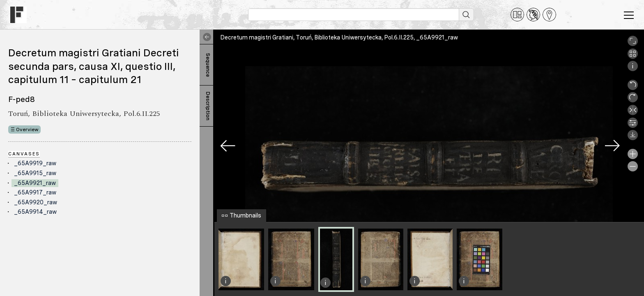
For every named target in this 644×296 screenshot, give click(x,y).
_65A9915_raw (35, 173)
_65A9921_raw (35, 183)
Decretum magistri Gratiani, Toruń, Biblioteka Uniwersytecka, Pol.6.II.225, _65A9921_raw (339, 37)
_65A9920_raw (35, 202)
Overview (27, 129)
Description (208, 106)
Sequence (208, 65)
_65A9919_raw (35, 163)
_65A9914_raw (35, 211)
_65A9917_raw (35, 192)
